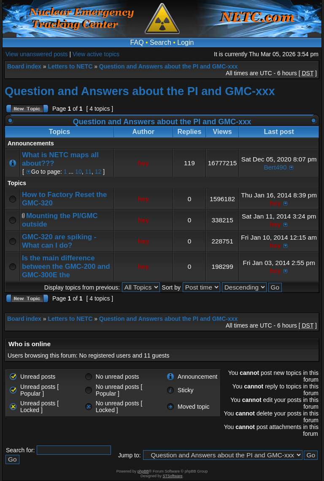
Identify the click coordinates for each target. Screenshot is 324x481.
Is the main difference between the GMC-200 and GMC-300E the (66, 266)
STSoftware (173, 476)
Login (185, 42)
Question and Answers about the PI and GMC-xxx (168, 66)
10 (78, 171)
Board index (24, 66)
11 (88, 171)
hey (143, 163)
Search (160, 42)
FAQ (137, 42)
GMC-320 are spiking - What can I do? (59, 241)
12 (98, 171)
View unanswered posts (36, 54)
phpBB (143, 471)
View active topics (96, 54)
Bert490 (275, 167)
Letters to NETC (70, 66)
